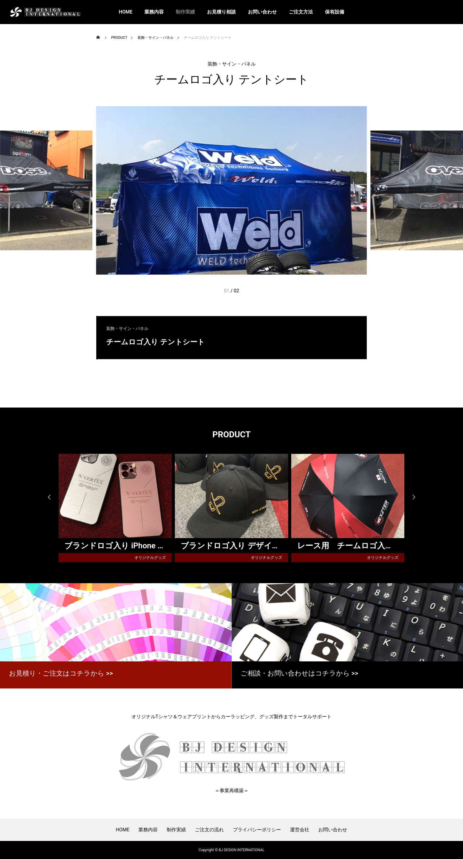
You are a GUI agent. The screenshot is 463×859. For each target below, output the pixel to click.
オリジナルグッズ (150, 557)
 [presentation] (47, 497)
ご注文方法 (301, 12)
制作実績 (185, 12)
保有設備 (334, 12)
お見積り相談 (221, 12)
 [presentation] (417, 497)
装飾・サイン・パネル (232, 64)
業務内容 (154, 12)
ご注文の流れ (209, 830)
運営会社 (299, 830)
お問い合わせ (262, 12)
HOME (125, 12)
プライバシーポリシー (257, 830)
